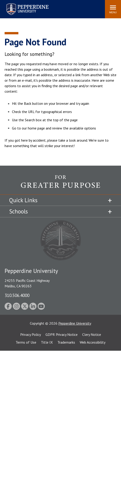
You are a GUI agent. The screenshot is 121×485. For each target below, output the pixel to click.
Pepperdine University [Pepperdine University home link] (21, 4)
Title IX (47, 342)
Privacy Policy (30, 334)
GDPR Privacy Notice (61, 334)
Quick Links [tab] (23, 200)
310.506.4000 (17, 295)
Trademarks (66, 342)
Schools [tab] (18, 211)
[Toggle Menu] (113, 9)
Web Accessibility (92, 342)
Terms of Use (26, 342)
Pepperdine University (74, 323)
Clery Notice (91, 334)
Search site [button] (39, 6)
